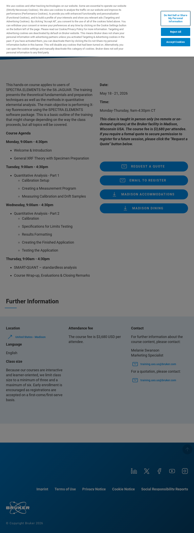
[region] (97, 28)
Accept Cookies (175, 42)
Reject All (175, 31)
